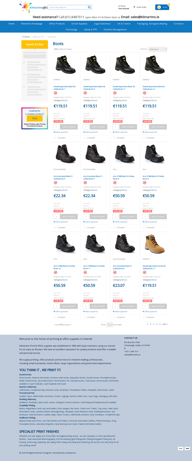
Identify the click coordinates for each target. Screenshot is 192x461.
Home (11, 23)
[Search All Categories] (70, 7)
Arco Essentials (60, 169)
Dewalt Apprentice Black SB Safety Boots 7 (64, 87)
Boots (65, 100)
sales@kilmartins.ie (132, 354)
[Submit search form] (89, 7)
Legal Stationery (102, 23)
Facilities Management (115, 29)
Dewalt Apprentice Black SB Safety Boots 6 (94, 87)
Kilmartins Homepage (31, 23)
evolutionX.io (70, 453)
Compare (59, 138)
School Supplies (79, 23)
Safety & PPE (90, 29)
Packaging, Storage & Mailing (152, 23)
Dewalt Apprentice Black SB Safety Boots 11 (124, 87)
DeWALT (57, 79)
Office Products (57, 23)
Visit (34, 118)
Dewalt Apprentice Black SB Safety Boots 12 (153, 87)
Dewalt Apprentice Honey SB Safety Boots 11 (154, 267)
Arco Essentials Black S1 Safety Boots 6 (63, 177)
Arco (115, 169)
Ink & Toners (124, 23)
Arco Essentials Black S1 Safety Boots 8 (122, 267)
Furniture (178, 23)
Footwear (52, 37)
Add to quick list (61, 132)
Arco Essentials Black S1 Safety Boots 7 (92, 177)
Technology (71, 29)
